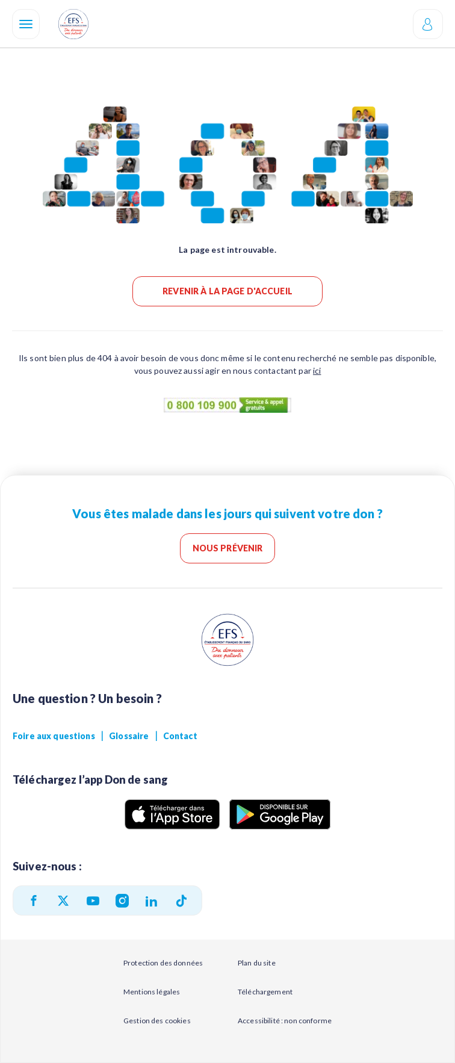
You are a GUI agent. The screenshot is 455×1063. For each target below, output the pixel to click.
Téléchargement (265, 991)
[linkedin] (151, 900)
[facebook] (33, 900)
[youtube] (93, 900)
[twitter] (63, 900)
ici (317, 370)
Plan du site (257, 962)
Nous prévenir (228, 548)
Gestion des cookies (157, 1020)
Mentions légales (151, 991)
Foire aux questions (54, 736)
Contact (180, 736)
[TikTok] (181, 900)
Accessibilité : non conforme (285, 1020)
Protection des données (163, 962)
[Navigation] (26, 24)
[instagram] (122, 900)
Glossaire (129, 736)
